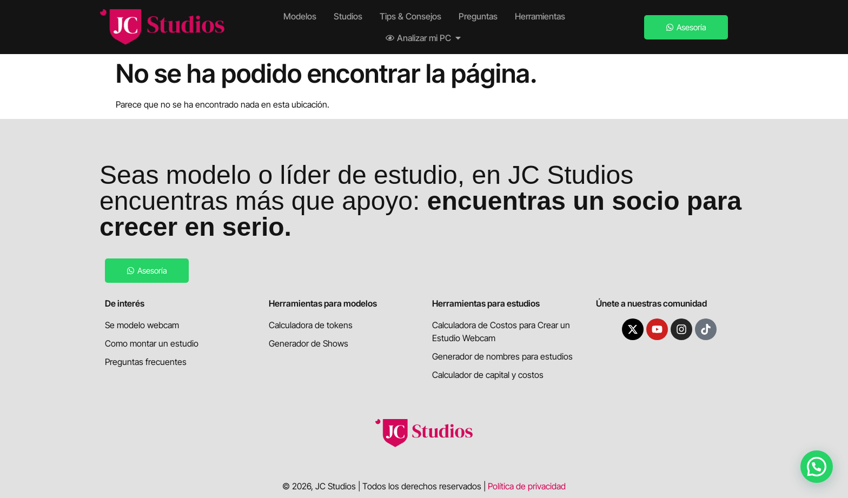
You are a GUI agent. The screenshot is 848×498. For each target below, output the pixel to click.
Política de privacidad (527, 486)
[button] (816, 466)
